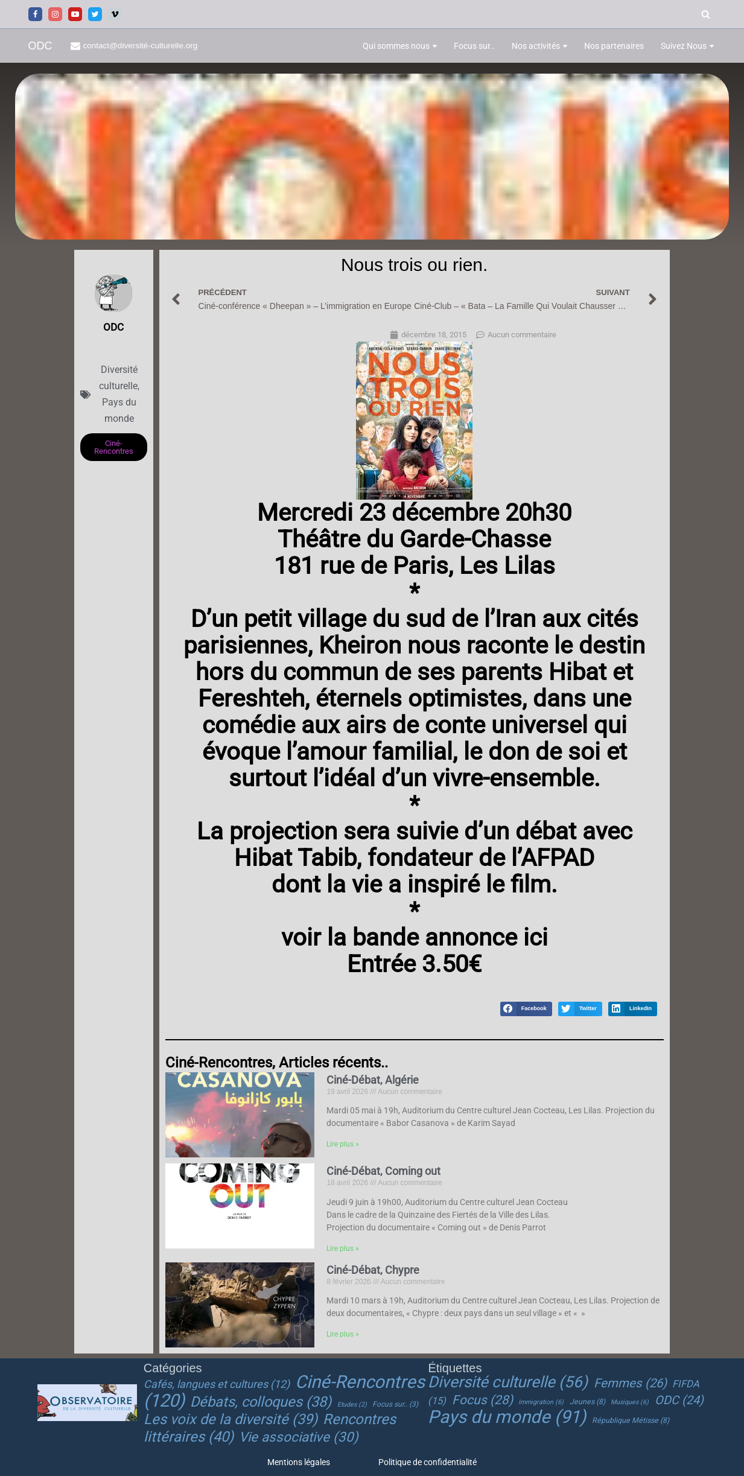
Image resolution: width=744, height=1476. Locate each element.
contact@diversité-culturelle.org (141, 45)
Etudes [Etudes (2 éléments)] (352, 1404)
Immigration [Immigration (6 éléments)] (541, 1402)
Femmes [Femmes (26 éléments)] (630, 1383)
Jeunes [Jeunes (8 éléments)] (587, 1402)
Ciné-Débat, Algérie (372, 1080)
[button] (435, 46)
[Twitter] (95, 14)
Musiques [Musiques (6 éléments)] (630, 1402)
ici (532, 937)
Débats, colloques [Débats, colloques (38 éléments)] (260, 1401)
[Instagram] (55, 14)
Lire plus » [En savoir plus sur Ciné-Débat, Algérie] (342, 1145)
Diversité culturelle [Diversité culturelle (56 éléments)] (508, 1382)
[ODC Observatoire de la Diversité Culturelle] (40, 46)
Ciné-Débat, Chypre (372, 1270)
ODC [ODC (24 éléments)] (679, 1400)
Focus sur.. (474, 46)
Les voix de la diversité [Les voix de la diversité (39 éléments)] (230, 1419)
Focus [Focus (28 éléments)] (482, 1400)
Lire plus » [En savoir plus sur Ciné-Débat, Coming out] (342, 1249)
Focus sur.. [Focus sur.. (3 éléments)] (395, 1404)
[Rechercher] (705, 14)
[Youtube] (75, 14)
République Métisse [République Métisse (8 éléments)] (630, 1420)
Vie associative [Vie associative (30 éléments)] (298, 1436)
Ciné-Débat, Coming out (383, 1171)
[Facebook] (35, 14)
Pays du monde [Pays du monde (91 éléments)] (507, 1417)
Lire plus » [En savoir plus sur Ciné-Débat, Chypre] (342, 1335)
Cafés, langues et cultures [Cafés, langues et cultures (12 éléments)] (217, 1384)
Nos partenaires (614, 46)
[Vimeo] (115, 14)
